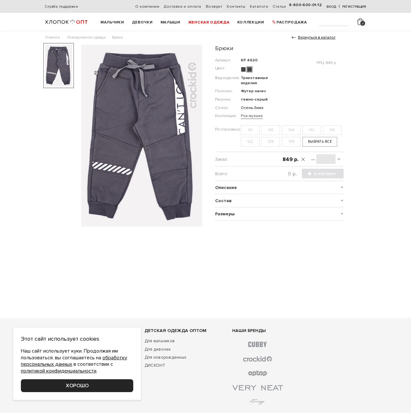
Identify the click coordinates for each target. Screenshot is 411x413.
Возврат (214, 6)
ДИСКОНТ (155, 365)
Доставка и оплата (182, 6)
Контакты (236, 6)
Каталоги (259, 6)
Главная (52, 37)
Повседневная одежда (86, 37)
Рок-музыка (252, 115)
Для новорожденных (165, 357)
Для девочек (157, 349)
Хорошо (77, 385)
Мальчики (112, 22)
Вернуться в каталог (317, 37)
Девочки (142, 22)
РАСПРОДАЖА (291, 22)
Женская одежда (209, 22)
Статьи (279, 6)
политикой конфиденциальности (58, 371)
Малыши (170, 22)
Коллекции (250, 22)
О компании (147, 6)
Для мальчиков (159, 341)
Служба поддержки (61, 6)
